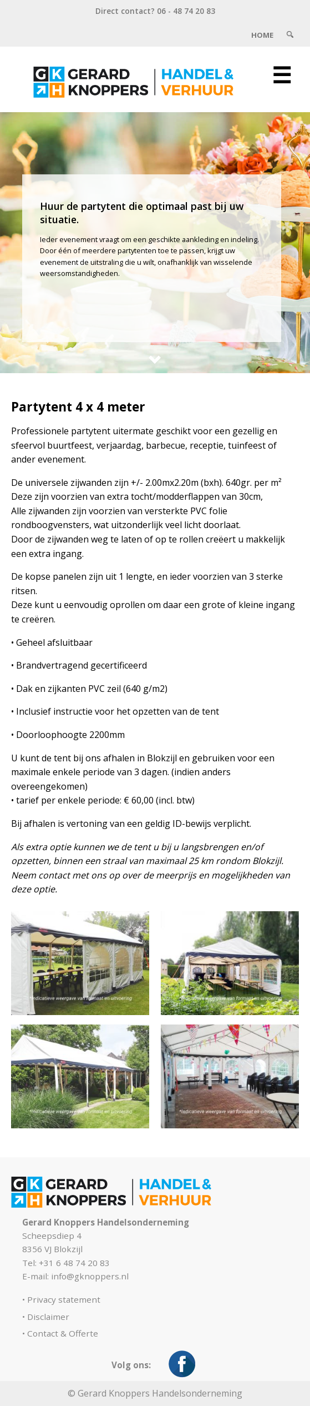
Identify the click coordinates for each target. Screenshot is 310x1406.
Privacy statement (63, 1299)
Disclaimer (48, 1316)
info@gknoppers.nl (90, 1276)
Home (262, 35)
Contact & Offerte (62, 1333)
